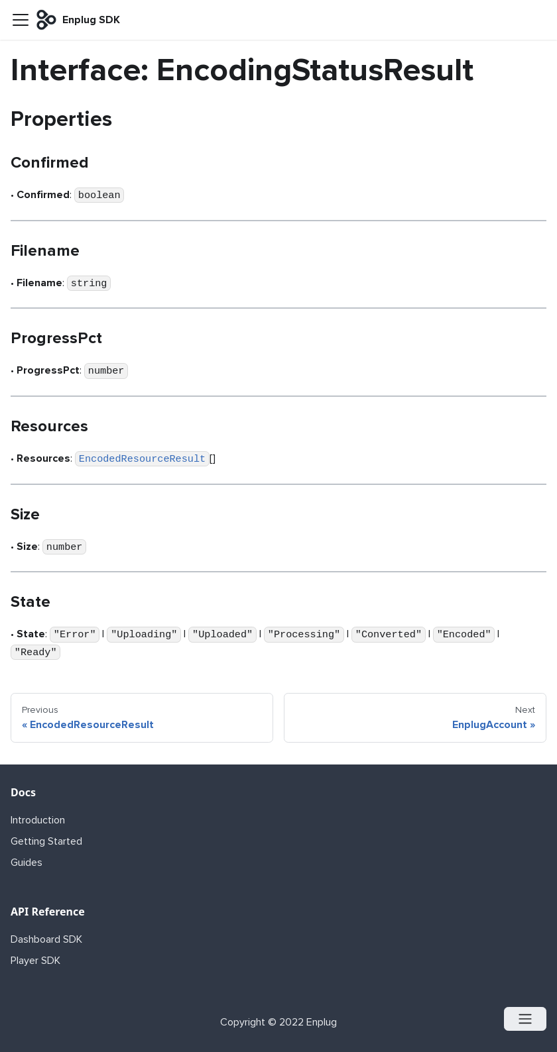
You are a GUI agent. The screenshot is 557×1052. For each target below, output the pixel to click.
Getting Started (46, 841)
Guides (26, 862)
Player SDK (35, 960)
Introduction (38, 820)
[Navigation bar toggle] (21, 20)
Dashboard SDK (46, 939)
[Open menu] (525, 1019)
